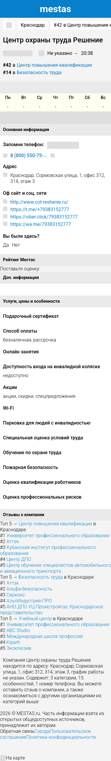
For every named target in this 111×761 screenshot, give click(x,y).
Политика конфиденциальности (61, 737)
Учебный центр (35, 618)
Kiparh (13, 642)
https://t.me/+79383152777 (39, 209)
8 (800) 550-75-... (28, 155)
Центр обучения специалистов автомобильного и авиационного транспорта (55, 568)
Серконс (16, 595)
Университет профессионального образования (58, 535)
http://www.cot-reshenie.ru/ (39, 202)
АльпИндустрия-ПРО (29, 601)
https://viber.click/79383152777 (44, 217)
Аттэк (13, 541)
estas (55, 9)
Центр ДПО (19, 559)
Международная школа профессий (45, 636)
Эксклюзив (19, 648)
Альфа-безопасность (29, 589)
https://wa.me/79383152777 (40, 224)
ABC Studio (18, 630)
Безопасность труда (39, 72)
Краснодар (33, 25)
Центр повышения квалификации (54, 65)
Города (42, 731)
